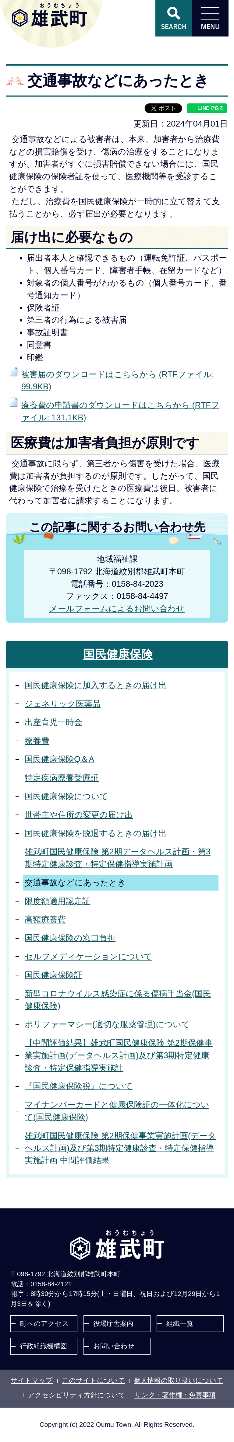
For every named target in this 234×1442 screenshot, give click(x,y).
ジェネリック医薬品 (63, 703)
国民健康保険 (118, 654)
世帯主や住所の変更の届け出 (79, 814)
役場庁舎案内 (113, 1323)
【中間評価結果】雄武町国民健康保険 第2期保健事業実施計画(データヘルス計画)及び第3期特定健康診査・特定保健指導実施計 (119, 1055)
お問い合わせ (114, 1346)
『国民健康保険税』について (79, 1086)
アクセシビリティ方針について (76, 1395)
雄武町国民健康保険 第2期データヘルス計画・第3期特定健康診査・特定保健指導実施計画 (118, 858)
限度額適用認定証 (57, 901)
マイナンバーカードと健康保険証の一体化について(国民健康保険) (117, 1111)
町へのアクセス (44, 1323)
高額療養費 (45, 919)
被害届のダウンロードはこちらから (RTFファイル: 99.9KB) (117, 380)
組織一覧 (179, 1323)
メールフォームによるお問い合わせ (117, 608)
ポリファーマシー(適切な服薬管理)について (107, 1024)
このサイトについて (93, 1380)
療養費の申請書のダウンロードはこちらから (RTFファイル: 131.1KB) (120, 411)
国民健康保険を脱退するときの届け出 (96, 833)
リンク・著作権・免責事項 (175, 1395)
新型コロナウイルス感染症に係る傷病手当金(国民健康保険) (118, 1000)
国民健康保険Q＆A (59, 759)
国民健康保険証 (53, 975)
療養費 (37, 740)
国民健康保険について (66, 796)
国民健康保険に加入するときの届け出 (96, 685)
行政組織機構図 (43, 1346)
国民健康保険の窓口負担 (70, 938)
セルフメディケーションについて (88, 956)
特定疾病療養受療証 (62, 777)
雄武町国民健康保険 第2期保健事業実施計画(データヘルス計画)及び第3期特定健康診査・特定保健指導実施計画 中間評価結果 (120, 1148)
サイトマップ (32, 1380)
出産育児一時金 (53, 722)
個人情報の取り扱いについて (178, 1380)
